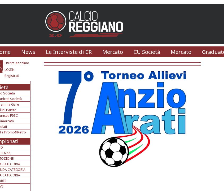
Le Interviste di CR (69, 51)
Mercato (112, 51)
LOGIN (10, 69)
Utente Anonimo (17, 63)
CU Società (147, 51)
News (28, 51)
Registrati (12, 75)
